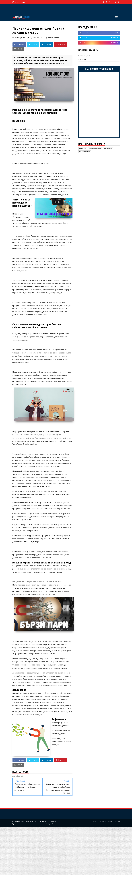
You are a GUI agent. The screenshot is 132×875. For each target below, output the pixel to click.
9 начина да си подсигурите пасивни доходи (61, 741)
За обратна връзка (113, 821)
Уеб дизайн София (95, 148)
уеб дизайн (108, 148)
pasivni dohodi (53, 38)
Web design (82, 148)
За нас (102, 821)
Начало (94, 821)
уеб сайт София (84, 151)
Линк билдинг (85, 56)
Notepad (83, 60)
